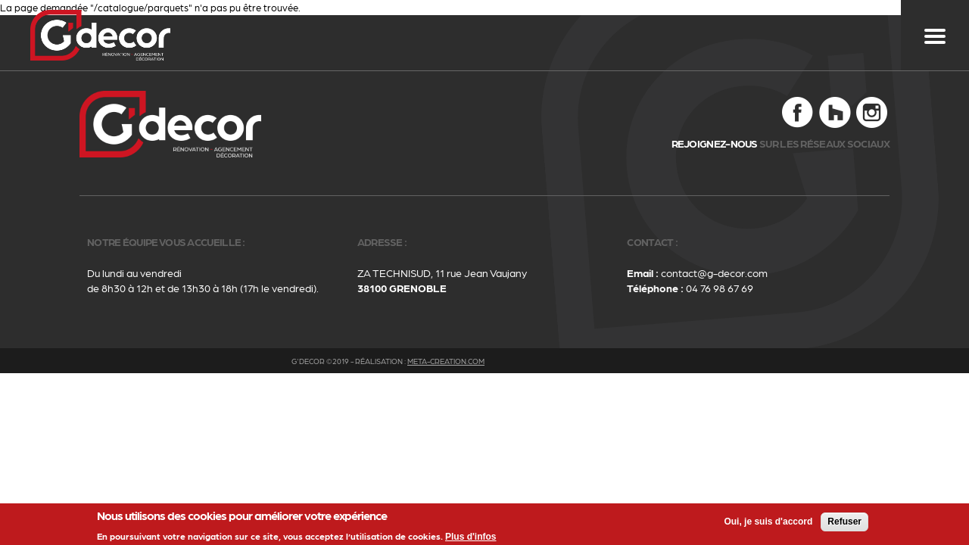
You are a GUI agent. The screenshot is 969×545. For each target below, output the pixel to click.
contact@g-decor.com (714, 272)
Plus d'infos (471, 538)
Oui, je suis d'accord (768, 523)
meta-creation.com (445, 361)
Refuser (844, 523)
